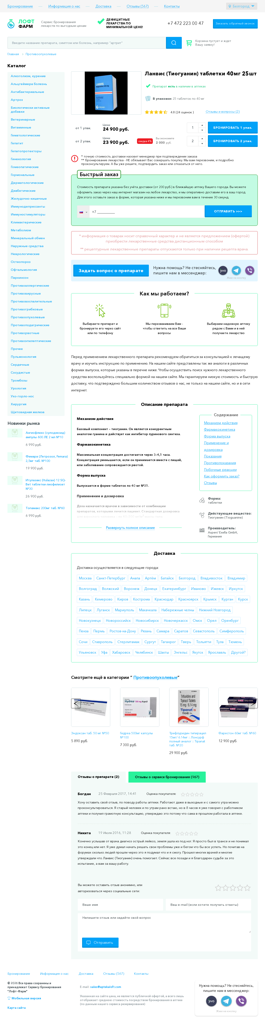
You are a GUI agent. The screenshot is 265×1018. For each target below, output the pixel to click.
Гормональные (22, 175)
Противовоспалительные (31, 301)
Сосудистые (20, 372)
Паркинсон (19, 277)
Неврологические (25, 254)
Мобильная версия (26, 998)
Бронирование (20, 6)
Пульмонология (23, 356)
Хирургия (18, 404)
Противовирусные (26, 293)
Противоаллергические (30, 285)
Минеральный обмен (28, 238)
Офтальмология (24, 270)
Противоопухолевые (41, 54)
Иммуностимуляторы (28, 214)
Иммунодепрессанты (28, 206)
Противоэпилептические (31, 341)
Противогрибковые (27, 309)
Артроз (17, 100)
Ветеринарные (23, 119)
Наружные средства (27, 246)
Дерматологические (27, 183)
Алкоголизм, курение (28, 76)
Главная (13, 54)
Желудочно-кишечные (29, 198)
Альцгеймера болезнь (29, 84)
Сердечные (20, 364)
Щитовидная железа (27, 412)
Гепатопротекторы (26, 151)
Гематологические (25, 135)
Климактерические (26, 222)
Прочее (17, 349)
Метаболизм (21, 230)
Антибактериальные (27, 92)
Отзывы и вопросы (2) (223, 111)
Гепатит (17, 143)
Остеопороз (21, 262)
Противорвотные (25, 333)
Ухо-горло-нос (22, 396)
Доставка (103, 6)
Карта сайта (16, 1007)
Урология (18, 388)
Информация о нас (64, 6)
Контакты (172, 6)
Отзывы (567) (138, 6)
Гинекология (21, 159)
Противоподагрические (30, 325)
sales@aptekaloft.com (105, 987)
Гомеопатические (25, 167)
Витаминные (21, 127)
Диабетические (23, 190)
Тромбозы (19, 380)
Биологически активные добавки (30, 109)
